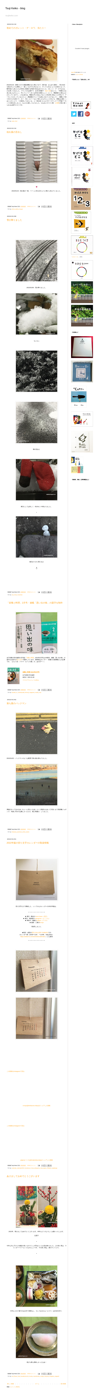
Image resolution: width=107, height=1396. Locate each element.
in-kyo (42, 922)
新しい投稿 (10, 1384)
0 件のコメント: (31, 118)
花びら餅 (48, 91)
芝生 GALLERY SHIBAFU (40, 932)
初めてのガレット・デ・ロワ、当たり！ (26, 28)
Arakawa (14, 832)
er (16, 692)
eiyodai (14, 692)
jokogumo (37, 1168)
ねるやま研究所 (79, 74)
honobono (27, 1168)
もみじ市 (73, 72)
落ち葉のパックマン (16, 703)
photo (13, 209)
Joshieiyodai (21, 692)
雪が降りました (14, 220)
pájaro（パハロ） (42, 920)
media (36, 692)
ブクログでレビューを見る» (31, 680)
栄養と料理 (30, 658)
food (16, 121)
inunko (31, 1376)
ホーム (37, 1384)
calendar (14, 1168)
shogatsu (51, 1376)
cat (12, 594)
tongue (21, 209)
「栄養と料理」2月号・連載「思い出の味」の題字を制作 (35, 603)
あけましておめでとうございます (23, 1176)
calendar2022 (20, 1168)
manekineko (36, 1376)
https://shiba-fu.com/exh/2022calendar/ (32, 936)
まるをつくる (75, 256)
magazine (31, 692)
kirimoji (27, 692)
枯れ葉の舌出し (14, 132)
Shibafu (49, 1168)
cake (13, 121)
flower (15, 1376)
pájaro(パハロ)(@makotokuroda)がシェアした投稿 (36, 1160)
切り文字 (19, 659)
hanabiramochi (24, 1376)
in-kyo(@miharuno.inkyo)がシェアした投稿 (36, 1105)
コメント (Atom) (14, 1387)
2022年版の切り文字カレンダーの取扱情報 (28, 843)
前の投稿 (63, 1384)
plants (17, 209)
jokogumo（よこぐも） (42, 918)
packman (19, 832)
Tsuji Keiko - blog (15, 8)
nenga (42, 1376)
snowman (19, 594)
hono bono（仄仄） (42, 916)
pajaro (44, 1168)
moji (40, 692)
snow (15, 594)
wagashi (57, 1376)
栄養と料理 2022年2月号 (31, 672)
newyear (46, 1376)
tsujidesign (54, 1168)
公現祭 (57, 103)
